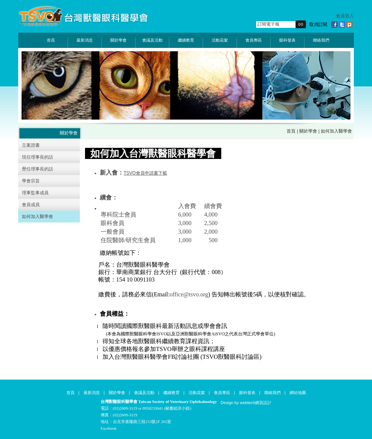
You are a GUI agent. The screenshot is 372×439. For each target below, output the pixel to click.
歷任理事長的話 (37, 169)
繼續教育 (186, 40)
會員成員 (31, 204)
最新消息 (84, 40)
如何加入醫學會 (37, 216)
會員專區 (253, 40)
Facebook (109, 428)
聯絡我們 (321, 40)
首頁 (51, 40)
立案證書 (31, 145)
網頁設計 (263, 402)
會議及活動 (152, 40)
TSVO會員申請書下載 (145, 173)
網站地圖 (298, 392)
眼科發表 (287, 40)
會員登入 (345, 16)
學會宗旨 (31, 180)
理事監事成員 (35, 192)
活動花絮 (220, 40)
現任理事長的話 (37, 157)
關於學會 (118, 40)
